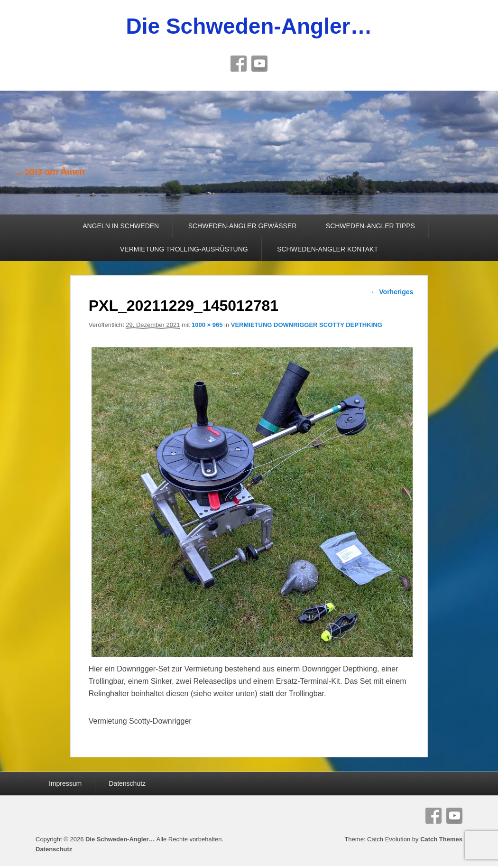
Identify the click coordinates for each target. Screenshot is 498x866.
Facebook (239, 64)
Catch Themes (441, 839)
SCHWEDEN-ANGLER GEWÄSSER (242, 226)
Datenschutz (127, 783)
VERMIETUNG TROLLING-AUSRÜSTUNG (184, 249)
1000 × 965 (207, 324)
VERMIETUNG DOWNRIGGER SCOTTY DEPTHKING (306, 324)
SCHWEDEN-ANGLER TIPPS (370, 226)
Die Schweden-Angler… (249, 26)
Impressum (65, 783)
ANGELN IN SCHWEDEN (121, 226)
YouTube (259, 64)
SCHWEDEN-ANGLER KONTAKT (327, 249)
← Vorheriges (391, 292)
